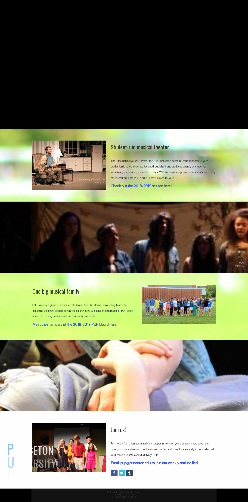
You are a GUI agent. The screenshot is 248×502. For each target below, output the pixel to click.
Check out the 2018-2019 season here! (141, 185)
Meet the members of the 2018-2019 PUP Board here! (74, 324)
